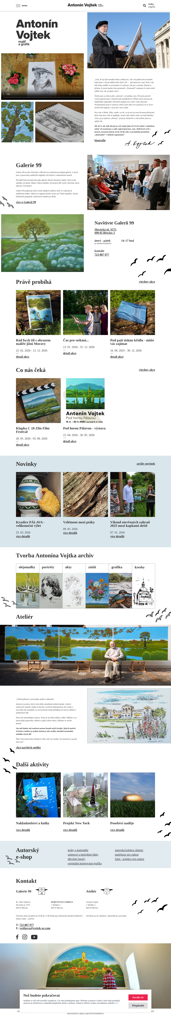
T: (25, 924)
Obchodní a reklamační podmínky (85, 1014)
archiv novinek (146, 463)
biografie (100, 140)
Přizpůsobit (138, 1005)
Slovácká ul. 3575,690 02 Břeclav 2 (106, 231)
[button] (22, 5)
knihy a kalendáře (78, 850)
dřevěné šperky (76, 859)
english (151, 6)
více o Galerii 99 (26, 202)
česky (151, 4)
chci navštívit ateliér (28, 747)
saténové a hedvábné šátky (83, 854)
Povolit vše (138, 997)
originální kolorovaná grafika (85, 863)
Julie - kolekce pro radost (129, 859)
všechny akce (147, 281)
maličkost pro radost (127, 854)
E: (33, 928)
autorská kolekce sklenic (129, 850)
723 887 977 (102, 254)
